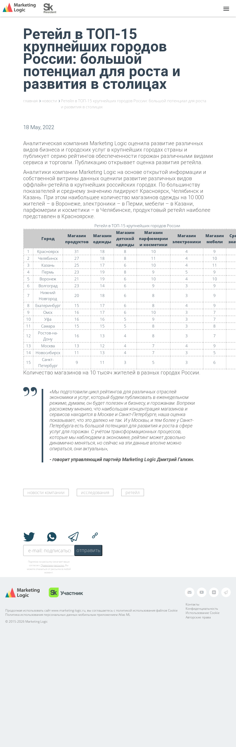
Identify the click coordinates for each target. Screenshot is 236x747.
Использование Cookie (203, 613)
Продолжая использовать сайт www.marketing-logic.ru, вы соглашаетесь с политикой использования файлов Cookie (91, 610)
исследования (95, 492)
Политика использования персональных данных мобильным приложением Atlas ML (67, 614)
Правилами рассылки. (53, 565)
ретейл (133, 492)
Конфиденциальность (202, 608)
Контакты (192, 604)
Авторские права (198, 617)
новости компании (46, 492)
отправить (88, 550)
